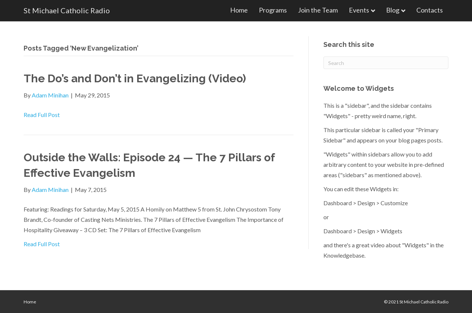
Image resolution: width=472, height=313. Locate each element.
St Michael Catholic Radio (423, 302)
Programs (273, 10)
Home (239, 10)
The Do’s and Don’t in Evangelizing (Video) (135, 78)
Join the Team (318, 10)
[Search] (385, 62)
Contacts (429, 10)
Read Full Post (42, 114)
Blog (392, 10)
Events (359, 10)
